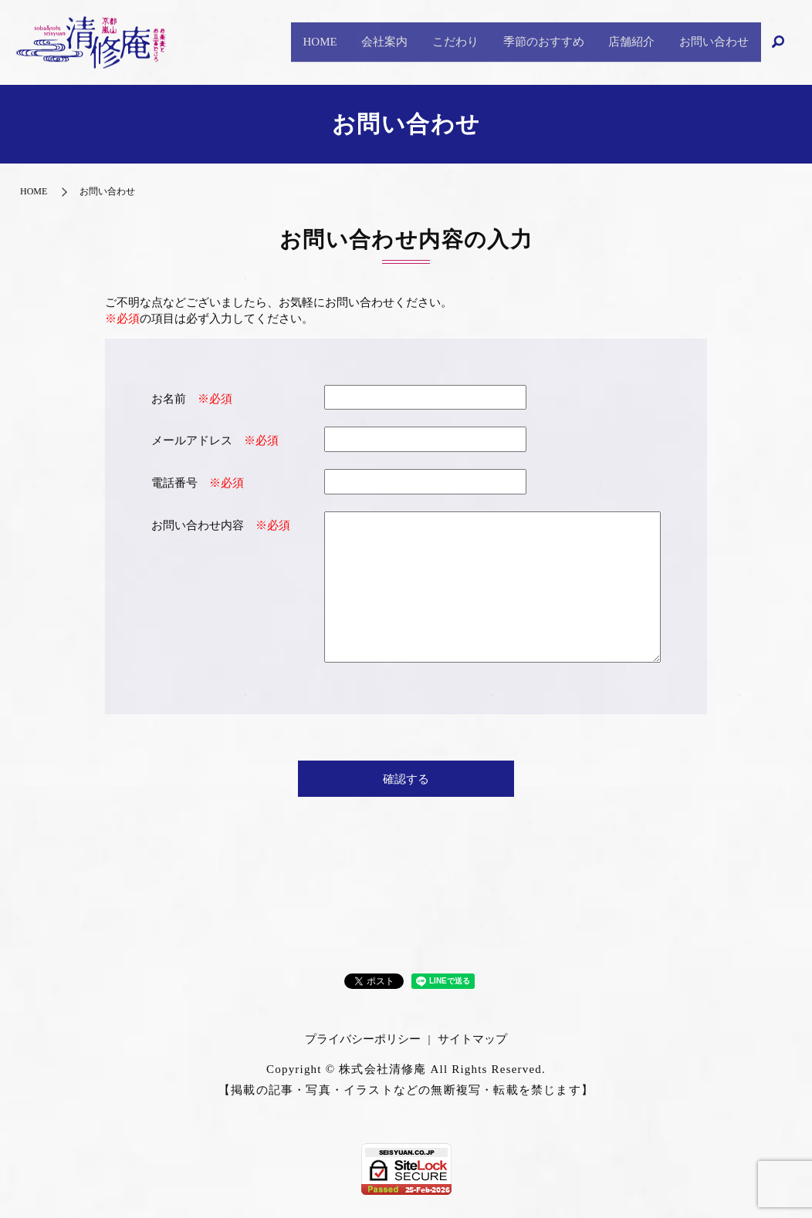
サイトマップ (472, 1039)
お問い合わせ (708, 41)
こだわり (419, 41)
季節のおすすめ (517, 41)
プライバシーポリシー (363, 1039)
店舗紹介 (616, 41)
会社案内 (338, 41)
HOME (263, 41)
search (778, 42)
